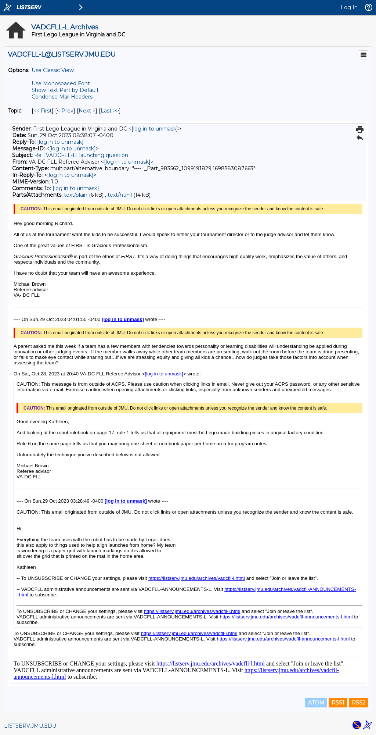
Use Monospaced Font (61, 83)
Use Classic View (53, 70)
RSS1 (338, 702)
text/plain (75, 195)
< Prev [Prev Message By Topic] (65, 110)
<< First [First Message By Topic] (42, 110)
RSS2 (358, 702)
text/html (120, 195)
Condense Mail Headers (62, 96)
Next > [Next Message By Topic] (87, 110)
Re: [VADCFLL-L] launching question (81, 155)
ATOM (316, 702)
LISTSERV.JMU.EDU (30, 725)
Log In (349, 7)
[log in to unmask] (154, 128)
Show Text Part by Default (65, 90)
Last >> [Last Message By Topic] (110, 110)
